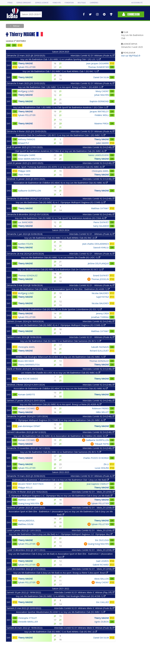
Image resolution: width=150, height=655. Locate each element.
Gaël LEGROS (102, 561)
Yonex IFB (56, 3)
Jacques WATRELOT (99, 111)
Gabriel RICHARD (101, 564)
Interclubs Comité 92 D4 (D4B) (98, 147)
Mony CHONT (102, 91)
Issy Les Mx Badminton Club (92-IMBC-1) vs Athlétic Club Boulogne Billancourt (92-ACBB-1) (60, 596)
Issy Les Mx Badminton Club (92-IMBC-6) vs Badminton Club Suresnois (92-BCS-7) (60, 452)
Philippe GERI (24, 171)
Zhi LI (106, 464)
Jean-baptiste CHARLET (98, 483)
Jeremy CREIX (102, 313)
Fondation (69, 3)
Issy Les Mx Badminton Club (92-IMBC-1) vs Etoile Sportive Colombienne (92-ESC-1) (60, 309)
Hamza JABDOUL (26, 520)
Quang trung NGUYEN (28, 503)
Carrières (94, 3)
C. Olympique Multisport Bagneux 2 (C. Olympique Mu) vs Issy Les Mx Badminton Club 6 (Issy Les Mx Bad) (60, 495)
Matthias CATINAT (100, 208)
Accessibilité (136, 3)
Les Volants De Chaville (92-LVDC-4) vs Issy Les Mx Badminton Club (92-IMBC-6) (60, 372)
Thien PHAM (24, 174)
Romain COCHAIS (26, 408)
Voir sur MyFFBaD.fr (130, 55)
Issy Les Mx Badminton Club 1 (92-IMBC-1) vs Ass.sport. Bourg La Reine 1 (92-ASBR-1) (60, 87)
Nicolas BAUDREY (100, 293)
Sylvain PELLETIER (26, 67)
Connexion (131, 14)
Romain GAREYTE (26, 394)
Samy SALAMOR (101, 226)
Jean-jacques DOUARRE (97, 63)
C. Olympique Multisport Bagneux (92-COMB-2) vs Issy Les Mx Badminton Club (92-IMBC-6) (60, 420)
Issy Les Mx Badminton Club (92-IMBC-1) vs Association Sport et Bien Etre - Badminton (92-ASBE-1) (61, 289)
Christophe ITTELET (27, 618)
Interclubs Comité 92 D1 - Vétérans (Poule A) (91, 234)
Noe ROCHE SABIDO (28, 378)
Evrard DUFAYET (101, 275)
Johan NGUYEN (101, 95)
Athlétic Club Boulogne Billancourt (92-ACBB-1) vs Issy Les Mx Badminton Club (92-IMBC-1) (60, 356)
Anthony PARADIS (26, 139)
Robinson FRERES (100, 408)
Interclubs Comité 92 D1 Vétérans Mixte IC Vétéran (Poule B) (84, 608)
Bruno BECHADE (26, 361)
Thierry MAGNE (25, 63)
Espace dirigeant (24, 3)
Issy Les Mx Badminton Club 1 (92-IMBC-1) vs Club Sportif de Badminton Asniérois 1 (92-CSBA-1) (60, 107)
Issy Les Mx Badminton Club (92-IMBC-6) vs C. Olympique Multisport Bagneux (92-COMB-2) (60, 202)
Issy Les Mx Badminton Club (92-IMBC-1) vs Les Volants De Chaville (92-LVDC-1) (60, 257)
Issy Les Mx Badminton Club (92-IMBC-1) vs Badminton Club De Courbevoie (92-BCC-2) (61, 269)
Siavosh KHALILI (101, 247)
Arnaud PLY (23, 143)
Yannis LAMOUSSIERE (98, 155)
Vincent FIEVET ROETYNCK (31, 483)
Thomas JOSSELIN (100, 279)
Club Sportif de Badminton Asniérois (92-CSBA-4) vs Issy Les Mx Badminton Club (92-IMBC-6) (60, 151)
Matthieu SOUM (25, 524)
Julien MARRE (102, 143)
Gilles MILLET (102, 412)
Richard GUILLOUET (99, 350)
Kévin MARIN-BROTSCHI (29, 158)
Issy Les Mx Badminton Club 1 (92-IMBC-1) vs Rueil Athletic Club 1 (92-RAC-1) (61, 71)
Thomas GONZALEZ (28, 275)
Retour (15, 25)
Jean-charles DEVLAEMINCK (95, 243)
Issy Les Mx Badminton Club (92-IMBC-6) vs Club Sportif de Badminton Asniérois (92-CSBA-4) (60, 218)
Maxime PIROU (101, 123)
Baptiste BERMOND (99, 101)
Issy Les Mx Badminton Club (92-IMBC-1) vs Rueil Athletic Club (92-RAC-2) (60, 237)
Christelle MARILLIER (28, 621)
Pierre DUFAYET (101, 222)
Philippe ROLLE (25, 487)
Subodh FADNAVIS (100, 347)
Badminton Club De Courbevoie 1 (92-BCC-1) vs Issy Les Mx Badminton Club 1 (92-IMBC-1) (60, 135)
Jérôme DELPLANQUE (98, 263)
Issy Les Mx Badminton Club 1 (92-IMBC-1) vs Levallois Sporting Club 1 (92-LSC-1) (60, 59)
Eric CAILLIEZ (102, 602)
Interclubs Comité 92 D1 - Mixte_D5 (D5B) (93, 491)
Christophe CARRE (26, 155)
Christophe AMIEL (100, 171)
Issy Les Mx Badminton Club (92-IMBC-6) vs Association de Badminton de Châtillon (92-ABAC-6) (61, 436)
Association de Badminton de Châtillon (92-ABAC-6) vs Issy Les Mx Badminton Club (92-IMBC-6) (61, 182)
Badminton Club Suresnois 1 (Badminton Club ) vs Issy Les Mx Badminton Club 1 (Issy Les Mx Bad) (60, 479)
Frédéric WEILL (102, 115)
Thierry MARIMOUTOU (29, 364)
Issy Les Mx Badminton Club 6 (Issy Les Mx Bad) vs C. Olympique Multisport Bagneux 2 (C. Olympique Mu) (60, 534)
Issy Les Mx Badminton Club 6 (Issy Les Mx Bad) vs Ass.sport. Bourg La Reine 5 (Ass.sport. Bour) (60, 572)
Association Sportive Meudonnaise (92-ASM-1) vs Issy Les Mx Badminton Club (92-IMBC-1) (60, 612)
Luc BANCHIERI (25, 222)
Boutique (82, 3)
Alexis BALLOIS (101, 578)
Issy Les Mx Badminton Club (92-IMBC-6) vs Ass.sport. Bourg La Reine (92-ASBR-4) (60, 404)
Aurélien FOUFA (25, 243)
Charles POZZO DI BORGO (96, 458)
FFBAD (9, 3)
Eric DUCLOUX (102, 540)
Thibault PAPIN (101, 443)
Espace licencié (41, 3)
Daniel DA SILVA (101, 77)
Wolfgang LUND (26, 91)
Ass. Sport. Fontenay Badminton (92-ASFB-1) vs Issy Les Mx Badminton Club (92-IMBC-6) (60, 166)
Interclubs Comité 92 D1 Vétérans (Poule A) (92, 55)
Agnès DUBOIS (101, 621)
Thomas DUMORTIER (98, 67)
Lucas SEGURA (102, 468)
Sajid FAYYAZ (102, 296)
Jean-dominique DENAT (29, 426)
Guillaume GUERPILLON (29, 190)
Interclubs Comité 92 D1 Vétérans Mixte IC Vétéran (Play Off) (84, 592)
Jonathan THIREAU (100, 317)
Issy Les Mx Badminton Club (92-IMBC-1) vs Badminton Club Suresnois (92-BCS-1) (60, 341)
